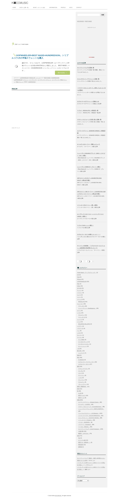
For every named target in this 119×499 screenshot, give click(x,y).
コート (79, 297)
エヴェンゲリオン (83, 368)
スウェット (26, 80)
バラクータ (80, 328)
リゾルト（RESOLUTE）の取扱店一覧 (87, 110)
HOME (14, 7)
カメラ (79, 295)
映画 (78, 355)
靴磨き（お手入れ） (83, 433)
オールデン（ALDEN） (84, 404)
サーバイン (81, 375)
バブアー (79, 326)
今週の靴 (80, 431)
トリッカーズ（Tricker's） (85, 420)
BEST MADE (47, 78)
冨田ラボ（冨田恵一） (84, 442)
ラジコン (79, 337)
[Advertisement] (41, 26)
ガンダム (80, 371)
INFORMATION (53, 7)
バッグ (79, 321)
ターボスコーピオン (83, 344)
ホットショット (82, 346)
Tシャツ (79, 290)
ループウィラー (33, 80)
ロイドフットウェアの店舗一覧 (85, 67)
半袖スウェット (19, 82)
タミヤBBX (81, 339)
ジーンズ (38, 78)
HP (78, 274)
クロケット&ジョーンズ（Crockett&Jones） (90, 406)
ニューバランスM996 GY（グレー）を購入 (88, 167)
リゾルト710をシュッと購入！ (85, 225)
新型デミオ (81, 397)
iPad (78, 277)
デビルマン (81, 315)
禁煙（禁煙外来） (82, 386)
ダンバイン (81, 380)
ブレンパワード (82, 384)
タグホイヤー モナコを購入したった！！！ (88, 234)
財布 (78, 388)
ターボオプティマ (83, 342)
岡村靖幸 (80, 444)
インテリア (81, 353)
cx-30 (79, 393)
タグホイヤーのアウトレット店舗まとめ (88, 101)
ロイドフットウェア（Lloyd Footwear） (89, 429)
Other (78, 286)
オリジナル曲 (82, 440)
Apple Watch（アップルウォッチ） (86, 272)
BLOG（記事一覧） (24, 7)
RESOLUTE (32, 78)
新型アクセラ (82, 395)
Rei (79, 438)
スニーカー (80, 304)
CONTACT (79, 7)
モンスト (79, 335)
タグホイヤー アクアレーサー (86, 362)
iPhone (79, 279)
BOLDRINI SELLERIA (84, 324)
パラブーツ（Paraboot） (85, 424)
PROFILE (63, 7)
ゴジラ (80, 373)
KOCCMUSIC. (58, 495)
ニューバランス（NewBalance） (87, 308)
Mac (78, 283)
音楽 (78, 435)
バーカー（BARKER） (84, 422)
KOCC (71, 7)
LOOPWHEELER (24, 78)
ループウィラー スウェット (44, 80)
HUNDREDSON (55, 78)
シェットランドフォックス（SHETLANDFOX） (91, 409)
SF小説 (79, 288)
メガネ (79, 333)
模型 (78, 366)
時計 (78, 357)
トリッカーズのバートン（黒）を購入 (87, 205)
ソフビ (79, 312)
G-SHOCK (81, 359)
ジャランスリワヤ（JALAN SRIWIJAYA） (89, 415)
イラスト (79, 292)
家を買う (79, 350)
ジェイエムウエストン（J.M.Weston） (88, 413)
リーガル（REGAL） (84, 426)
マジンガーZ (81, 317)
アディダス (81, 306)
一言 (78, 348)
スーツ (79, 310)
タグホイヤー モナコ (84, 364)
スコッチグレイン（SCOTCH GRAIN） (89, 418)
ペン (78, 330)
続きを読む (62, 72)
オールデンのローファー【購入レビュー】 (88, 144)
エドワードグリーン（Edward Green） (88, 402)
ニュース (79, 319)
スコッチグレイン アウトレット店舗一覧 (88, 79)
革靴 (78, 400)
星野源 (80, 447)
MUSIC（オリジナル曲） (39, 7)
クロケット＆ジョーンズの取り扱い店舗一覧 (89, 119)
